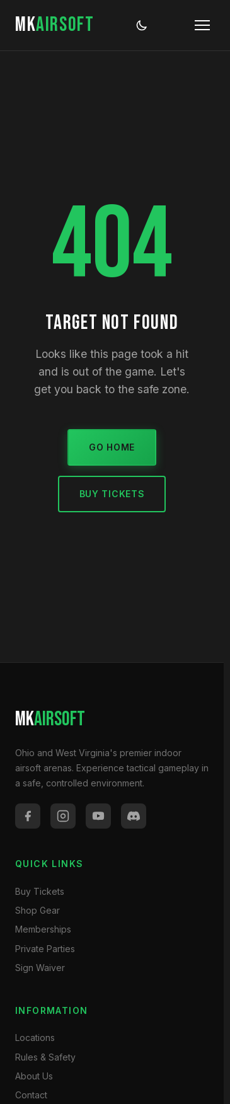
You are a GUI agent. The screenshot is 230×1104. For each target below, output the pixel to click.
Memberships (43, 929)
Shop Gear (37, 910)
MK (54, 25)
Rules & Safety (45, 1057)
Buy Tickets (112, 493)
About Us (34, 1076)
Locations (35, 1037)
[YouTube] (98, 816)
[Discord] (133, 816)
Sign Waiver (40, 967)
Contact (31, 1095)
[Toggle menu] (202, 25)
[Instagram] (63, 816)
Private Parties (45, 948)
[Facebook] (27, 816)
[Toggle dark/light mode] (141, 25)
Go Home (112, 447)
